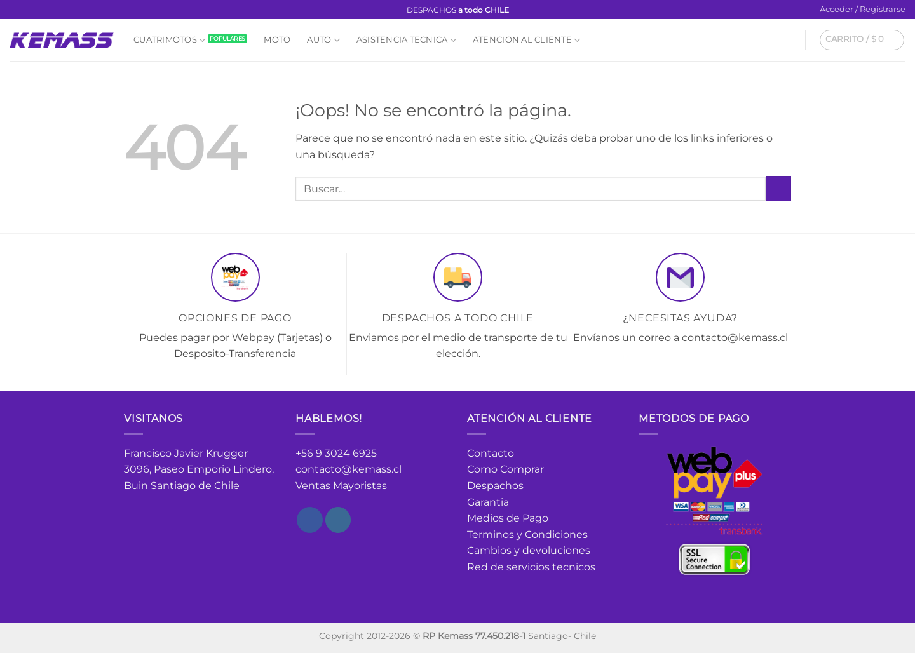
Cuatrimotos (169, 40)
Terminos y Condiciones (527, 534)
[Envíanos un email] (40, 10)
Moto (277, 39)
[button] (862, 9)
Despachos (495, 486)
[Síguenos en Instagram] (28, 10)
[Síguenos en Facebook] (16, 10)
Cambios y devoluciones (528, 550)
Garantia (488, 502)
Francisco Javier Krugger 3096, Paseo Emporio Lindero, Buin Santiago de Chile (199, 469)
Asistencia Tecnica (406, 40)
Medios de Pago (507, 518)
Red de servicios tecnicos (531, 567)
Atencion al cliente (526, 40)
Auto (323, 40)
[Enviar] (778, 188)
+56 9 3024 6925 (336, 453)
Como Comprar (505, 469)
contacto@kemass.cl (348, 469)
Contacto (490, 453)
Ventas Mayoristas (341, 486)
